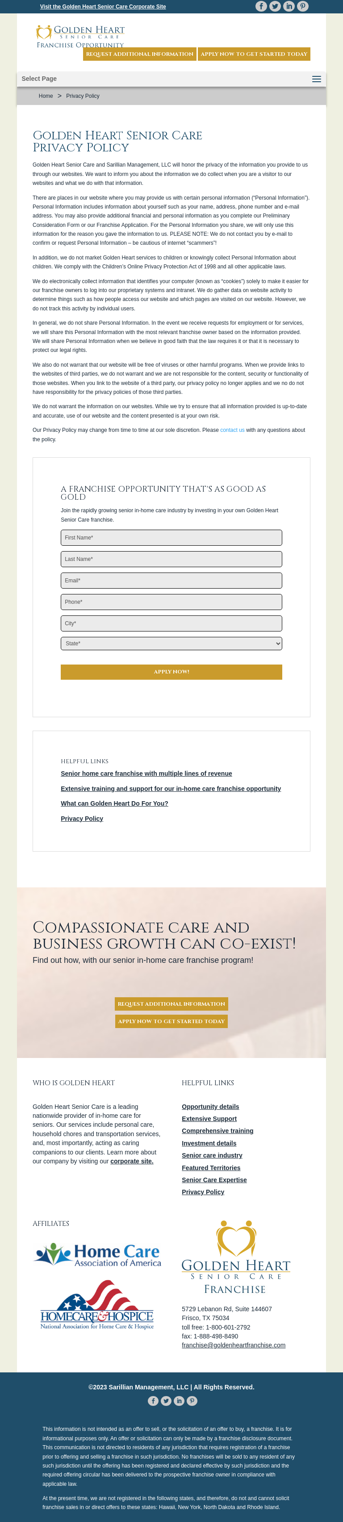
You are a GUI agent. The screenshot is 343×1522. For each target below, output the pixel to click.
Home (46, 96)
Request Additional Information (139, 54)
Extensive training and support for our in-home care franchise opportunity (171, 788)
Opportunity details (210, 1106)
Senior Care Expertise (214, 1179)
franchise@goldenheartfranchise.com (233, 1345)
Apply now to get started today (254, 54)
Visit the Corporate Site (103, 7)
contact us (232, 430)
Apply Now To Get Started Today (171, 1021)
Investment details (209, 1143)
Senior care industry (212, 1155)
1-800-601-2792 (228, 1327)
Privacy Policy (82, 818)
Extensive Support (209, 1118)
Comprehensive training (217, 1130)
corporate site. (131, 1161)
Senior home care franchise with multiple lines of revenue (146, 773)
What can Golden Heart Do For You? (114, 803)
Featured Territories (211, 1167)
